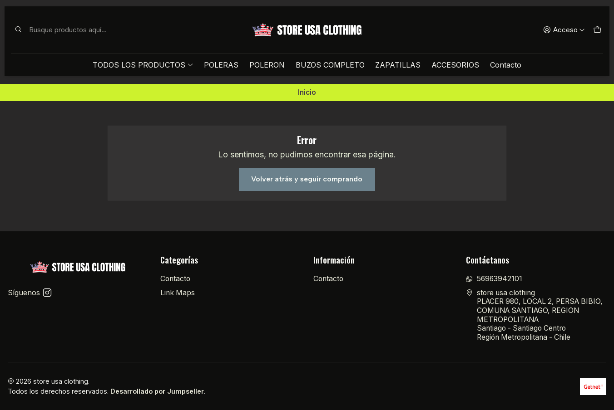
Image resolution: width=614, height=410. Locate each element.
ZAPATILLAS (398, 64)
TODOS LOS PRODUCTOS (143, 64)
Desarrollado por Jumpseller (157, 391)
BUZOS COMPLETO (330, 64)
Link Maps (177, 292)
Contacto (505, 64)
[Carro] (597, 30)
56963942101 (494, 278)
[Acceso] (564, 30)
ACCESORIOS (455, 64)
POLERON (267, 64)
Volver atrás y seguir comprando (306, 179)
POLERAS (221, 64)
